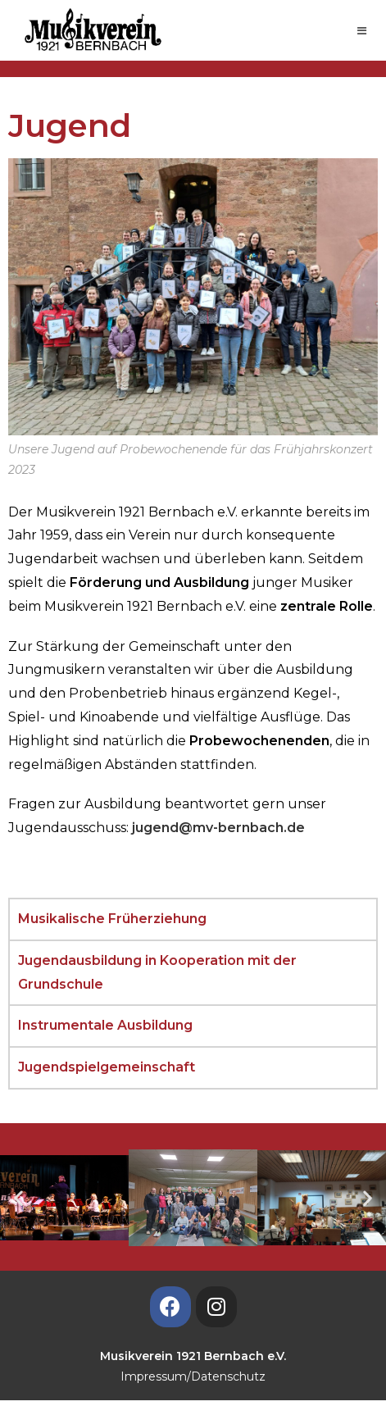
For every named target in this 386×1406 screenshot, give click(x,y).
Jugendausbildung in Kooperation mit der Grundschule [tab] (157, 972)
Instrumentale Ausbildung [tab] (105, 1025)
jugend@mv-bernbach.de (218, 827)
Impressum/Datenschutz (193, 1376)
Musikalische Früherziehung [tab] (112, 918)
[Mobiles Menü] (362, 30)
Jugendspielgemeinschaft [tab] (106, 1067)
